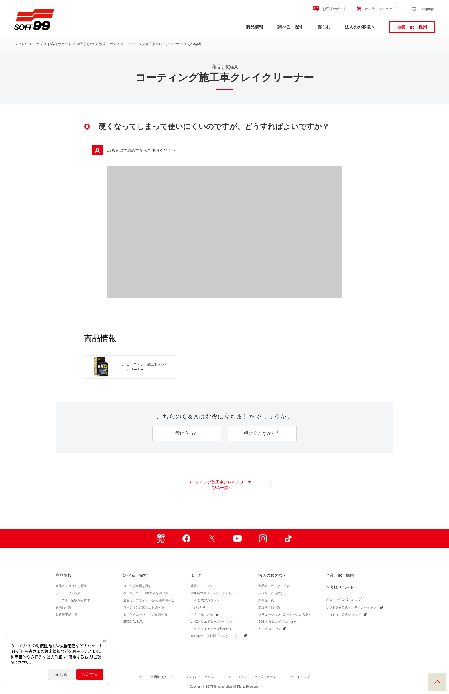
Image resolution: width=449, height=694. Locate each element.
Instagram (263, 538)
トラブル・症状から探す (73, 600)
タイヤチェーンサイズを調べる (145, 614)
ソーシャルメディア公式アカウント (254, 677)
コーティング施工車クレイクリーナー (154, 44)
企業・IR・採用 (412, 27)
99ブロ (161, 538)
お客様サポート (334, 9)
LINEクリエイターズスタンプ (211, 621)
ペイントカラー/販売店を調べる (145, 593)
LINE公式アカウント (205, 600)
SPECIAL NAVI (133, 621)
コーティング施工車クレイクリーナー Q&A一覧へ (230, 485)
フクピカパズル (202, 614)
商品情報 (254, 27)
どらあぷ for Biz (269, 628)
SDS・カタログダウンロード (279, 621)
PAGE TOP (437, 682)
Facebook (186, 538)
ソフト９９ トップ (28, 44)
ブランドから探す (68, 593)
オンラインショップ (380, 9)
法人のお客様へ (360, 27)
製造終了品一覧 (67, 614)
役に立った (186, 433)
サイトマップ (300, 677)
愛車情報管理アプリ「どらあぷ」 (214, 593)
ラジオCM (198, 607)
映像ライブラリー (203, 586)
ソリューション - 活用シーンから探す (285, 614)
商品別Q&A (85, 44)
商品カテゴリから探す (71, 586)
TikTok (288, 538)
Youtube (237, 538)
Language (427, 9)
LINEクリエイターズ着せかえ (211, 628)
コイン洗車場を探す (137, 586)
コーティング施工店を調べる (143, 607)
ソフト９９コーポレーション (34, 19)
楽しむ (324, 27)
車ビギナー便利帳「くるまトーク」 (216, 636)
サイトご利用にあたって (156, 677)
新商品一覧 (63, 607)
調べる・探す (290, 27)
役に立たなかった (262, 433)
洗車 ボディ (109, 44)
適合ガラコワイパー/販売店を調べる (148, 600)
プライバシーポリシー (201, 677)
